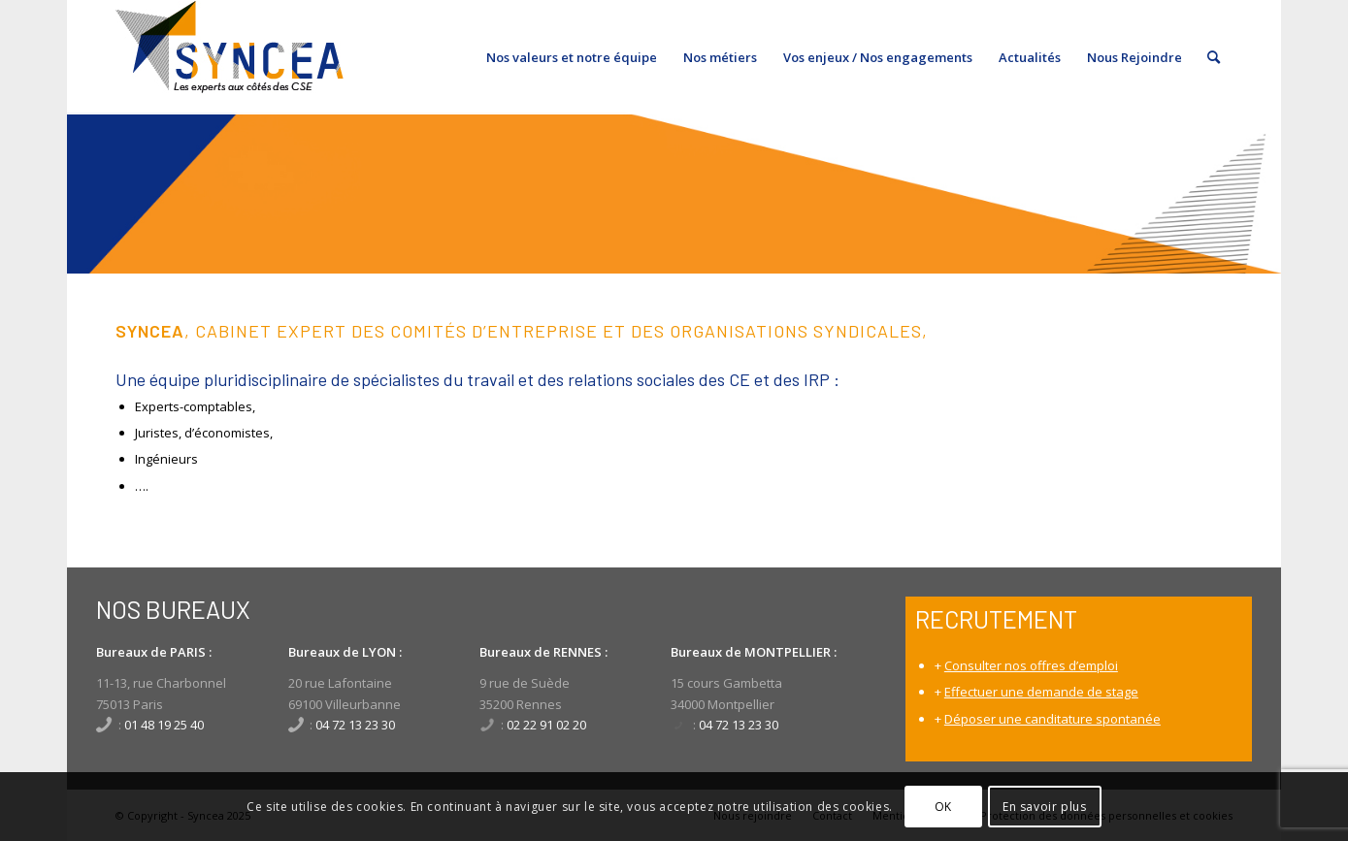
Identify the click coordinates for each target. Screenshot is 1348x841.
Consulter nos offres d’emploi (1031, 665)
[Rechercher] (1214, 57)
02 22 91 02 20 (546, 724)
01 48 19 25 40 (164, 724)
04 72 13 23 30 (355, 724)
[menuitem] (572, 57)
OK (943, 806)
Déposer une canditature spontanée (1052, 719)
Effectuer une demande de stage (1041, 691)
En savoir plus (1044, 806)
